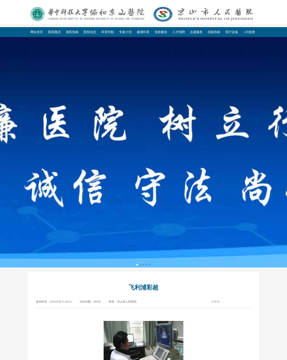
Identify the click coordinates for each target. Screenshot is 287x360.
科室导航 (107, 32)
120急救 (249, 32)
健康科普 (143, 32)
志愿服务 (196, 32)
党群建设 (160, 32)
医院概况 (54, 32)
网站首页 (36, 32)
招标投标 (214, 32)
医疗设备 (231, 32)
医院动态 (90, 32)
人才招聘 (178, 32)
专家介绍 (125, 32)
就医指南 (72, 32)
